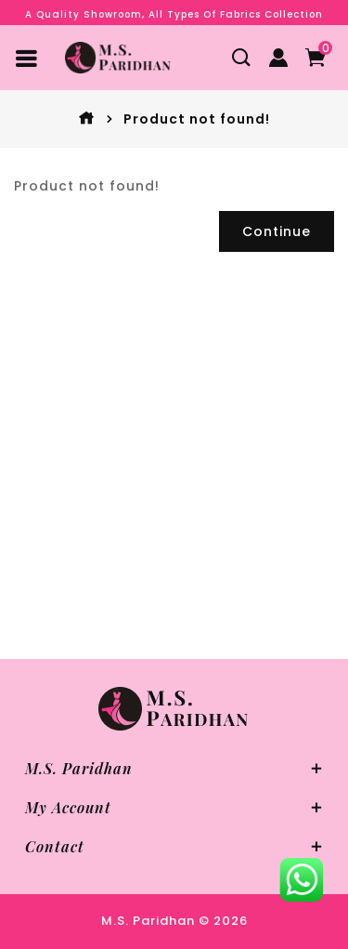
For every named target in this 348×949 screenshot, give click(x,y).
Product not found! (196, 119)
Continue (276, 231)
